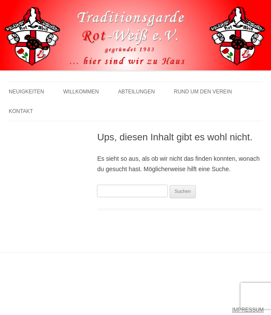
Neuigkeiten (26, 92)
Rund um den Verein (203, 92)
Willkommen (81, 92)
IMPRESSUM (248, 310)
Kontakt (21, 111)
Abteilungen (136, 92)
